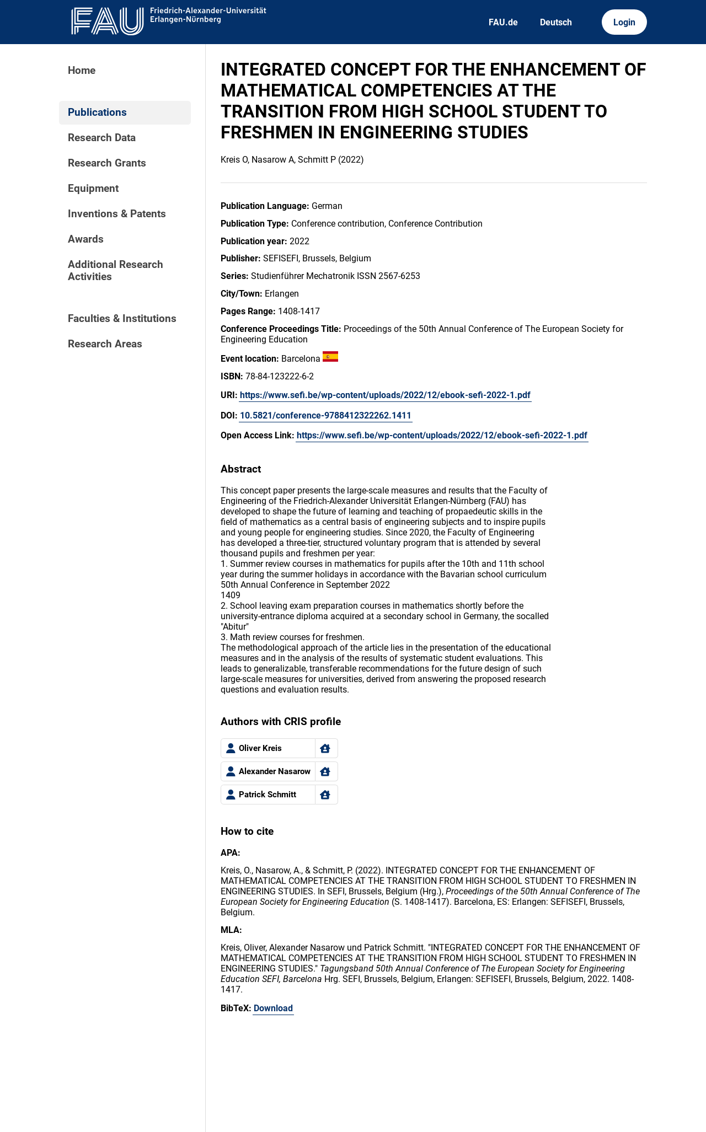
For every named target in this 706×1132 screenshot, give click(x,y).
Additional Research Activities (115, 271)
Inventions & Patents (117, 214)
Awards (86, 239)
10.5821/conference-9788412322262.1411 (325, 415)
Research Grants (107, 163)
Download (273, 1008)
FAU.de (503, 22)
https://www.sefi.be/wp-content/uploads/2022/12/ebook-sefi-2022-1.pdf (385, 395)
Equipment (93, 189)
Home (81, 71)
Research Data (102, 138)
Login (624, 22)
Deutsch (556, 22)
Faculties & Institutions (122, 319)
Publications (97, 112)
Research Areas (105, 344)
